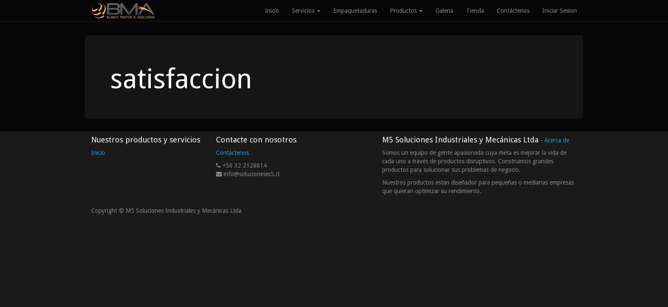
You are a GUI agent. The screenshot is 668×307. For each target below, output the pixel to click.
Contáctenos (232, 152)
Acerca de (556, 140)
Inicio (98, 152)
